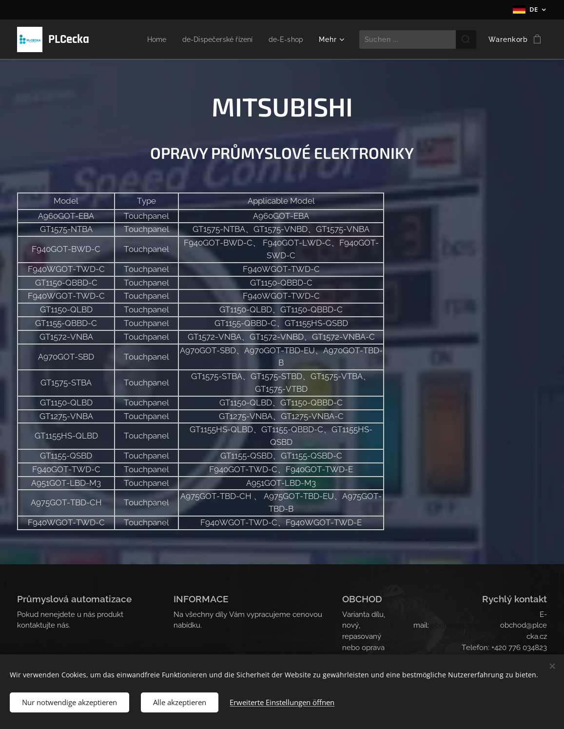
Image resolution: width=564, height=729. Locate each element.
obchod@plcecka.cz (464, 625)
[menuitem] (149, 39)
